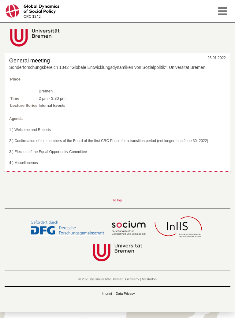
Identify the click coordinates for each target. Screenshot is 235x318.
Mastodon (149, 279)
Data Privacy (125, 293)
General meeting (29, 61)
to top (117, 200)
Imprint (107, 293)
